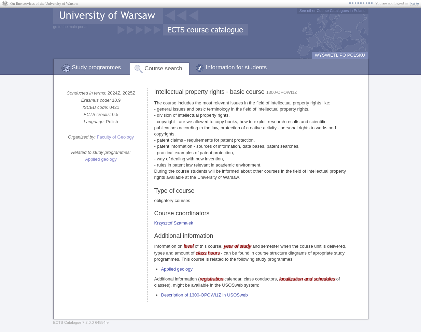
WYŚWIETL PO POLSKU (340, 55)
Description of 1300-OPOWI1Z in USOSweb (204, 295)
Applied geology (101, 159)
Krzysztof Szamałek (173, 223)
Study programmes (96, 67)
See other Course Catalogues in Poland (332, 11)
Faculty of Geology (115, 137)
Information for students (236, 67)
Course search (163, 68)
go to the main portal (70, 27)
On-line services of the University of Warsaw (44, 3)
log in (414, 3)
